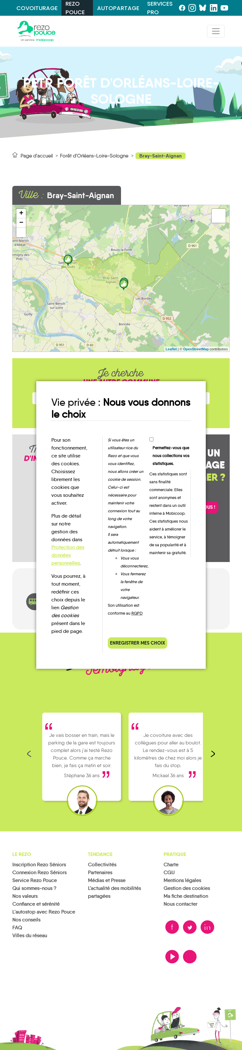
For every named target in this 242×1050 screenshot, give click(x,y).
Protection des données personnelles (67, 555)
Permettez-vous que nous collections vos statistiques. (171, 455)
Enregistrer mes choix (137, 643)
